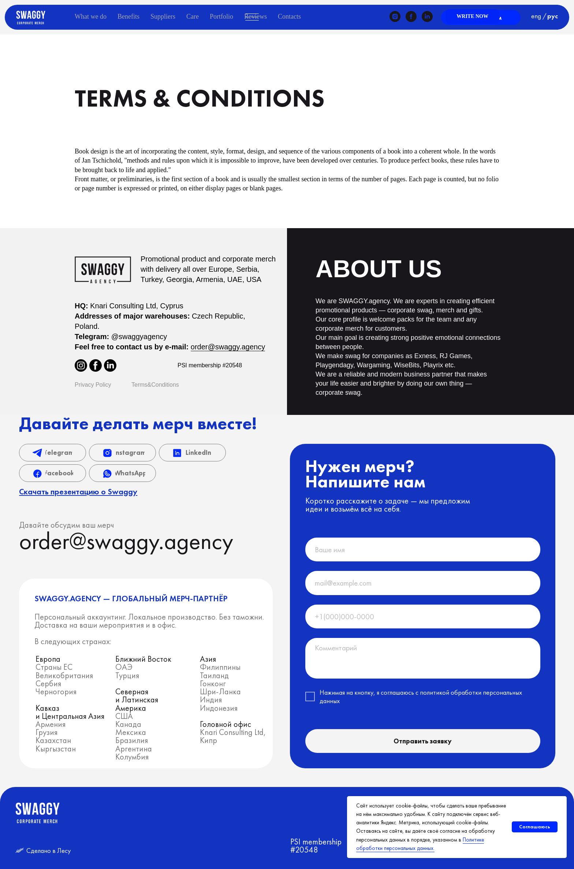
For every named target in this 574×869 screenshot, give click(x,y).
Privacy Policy (93, 385)
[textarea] (422, 658)
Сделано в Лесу (48, 850)
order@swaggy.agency (228, 347)
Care (192, 16)
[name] (422, 549)
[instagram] (395, 16)
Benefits (128, 16)
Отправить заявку (423, 741)
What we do (91, 16)
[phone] (422, 616)
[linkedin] (427, 16)
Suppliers (162, 16)
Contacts (289, 16)
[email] (422, 583)
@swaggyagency (139, 337)
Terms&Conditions (155, 385)
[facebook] (411, 16)
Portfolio (221, 16)
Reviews (255, 16)
